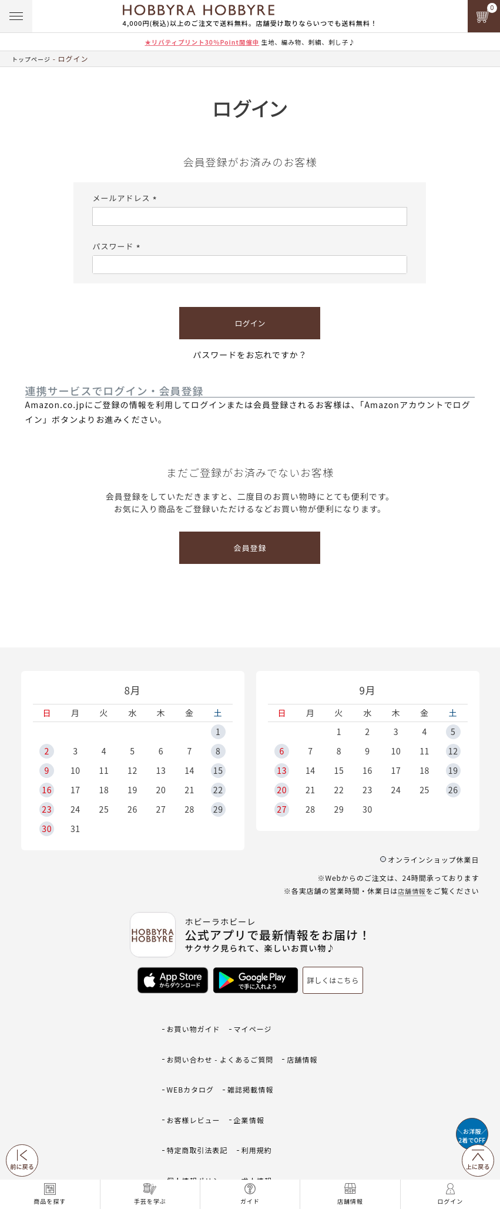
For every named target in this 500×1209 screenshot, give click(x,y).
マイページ (258, 1020)
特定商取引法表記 (200, 1089)
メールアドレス (126, 197)
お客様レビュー (195, 1072)
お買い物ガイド (195, 1020)
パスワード (117, 246)
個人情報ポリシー (200, 1107)
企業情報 (254, 1072)
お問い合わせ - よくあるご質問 (224, 1037)
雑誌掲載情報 (255, 1054)
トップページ (35, 59)
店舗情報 (410, 891)
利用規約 (262, 1089)
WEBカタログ (192, 1054)
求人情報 (262, 1107)
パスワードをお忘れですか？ (250, 354)
